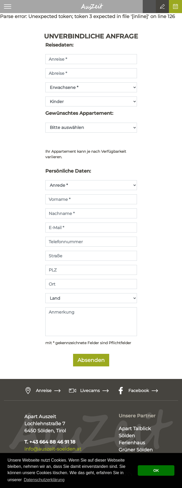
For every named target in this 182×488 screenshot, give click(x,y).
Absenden (91, 360)
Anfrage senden (162, 6)
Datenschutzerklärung (44, 480)
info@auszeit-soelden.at (53, 449)
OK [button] (156, 470)
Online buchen (175, 6)
